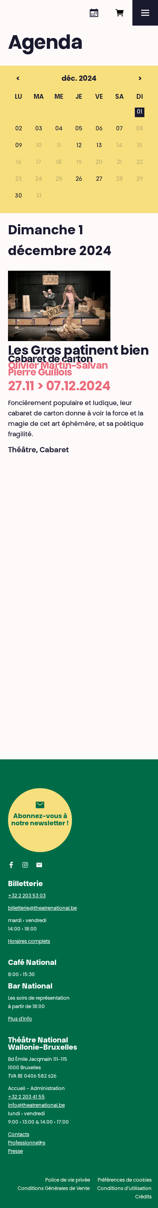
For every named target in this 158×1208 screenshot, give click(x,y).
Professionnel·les (26, 1143)
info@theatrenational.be (36, 1105)
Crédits (143, 1197)
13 (99, 146)
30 (18, 196)
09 (18, 146)
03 (38, 129)
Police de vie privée (67, 1180)
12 (79, 146)
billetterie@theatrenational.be (42, 908)
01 (139, 112)
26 (79, 179)
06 (99, 129)
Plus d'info (20, 1019)
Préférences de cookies (125, 1180)
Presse (15, 1151)
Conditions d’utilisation (124, 1188)
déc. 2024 (64, 79)
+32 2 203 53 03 (27, 896)
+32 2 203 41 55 (26, 1097)
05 (78, 129)
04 (58, 129)
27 (99, 179)
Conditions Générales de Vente (54, 1188)
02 (18, 129)
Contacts (18, 1134)
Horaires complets (29, 941)
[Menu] (145, 13)
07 (119, 129)
